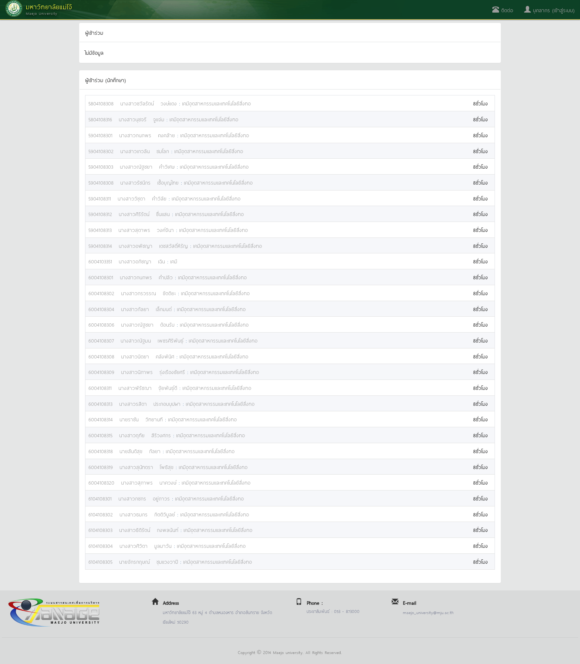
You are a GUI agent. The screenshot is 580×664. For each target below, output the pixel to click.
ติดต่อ (502, 10)
